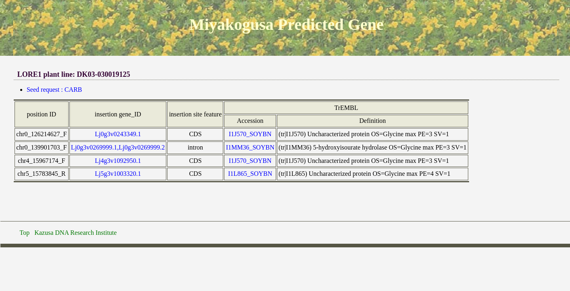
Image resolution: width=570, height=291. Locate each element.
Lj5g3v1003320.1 (118, 173)
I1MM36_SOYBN (250, 147)
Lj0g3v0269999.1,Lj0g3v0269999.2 (118, 147)
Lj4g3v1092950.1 (118, 160)
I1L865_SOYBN (250, 173)
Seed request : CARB (54, 89)
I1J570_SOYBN (250, 134)
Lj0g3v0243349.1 (118, 134)
